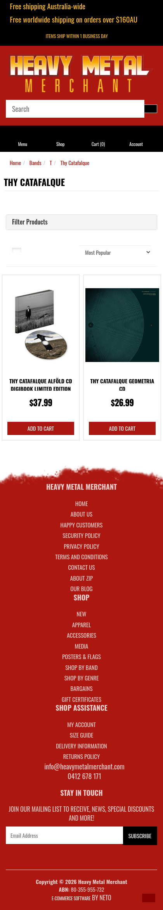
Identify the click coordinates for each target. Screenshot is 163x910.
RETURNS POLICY (81, 756)
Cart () (98, 144)
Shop (60, 144)
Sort (66, 249)
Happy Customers (82, 524)
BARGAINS (81, 688)
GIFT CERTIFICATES (81, 699)
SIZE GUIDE (82, 735)
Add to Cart (41, 428)
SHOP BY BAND (81, 667)
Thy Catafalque (74, 162)
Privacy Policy (81, 546)
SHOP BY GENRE (81, 677)
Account (136, 144)
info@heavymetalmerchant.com (84, 766)
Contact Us (81, 567)
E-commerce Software (71, 898)
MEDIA (81, 646)
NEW (82, 613)
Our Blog (81, 588)
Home (15, 162)
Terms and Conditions (81, 556)
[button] (148, 898)
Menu (22, 144)
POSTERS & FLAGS (81, 656)
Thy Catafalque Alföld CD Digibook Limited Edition (40, 385)
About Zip (81, 578)
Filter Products (30, 222)
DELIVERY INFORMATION (81, 745)
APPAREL (81, 624)
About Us (81, 514)
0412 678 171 (84, 776)
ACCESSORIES (81, 635)
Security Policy (81, 535)
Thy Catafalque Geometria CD (122, 385)
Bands (35, 162)
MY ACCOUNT (81, 724)
